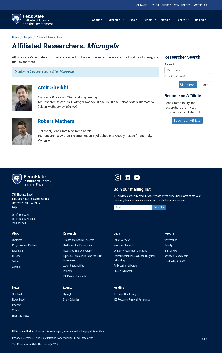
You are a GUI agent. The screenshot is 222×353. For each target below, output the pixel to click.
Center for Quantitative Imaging (130, 250)
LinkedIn (127, 177)
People (149, 20)
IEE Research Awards (74, 276)
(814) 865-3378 (20, 218)
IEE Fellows (170, 250)
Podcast (16, 305)
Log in (204, 339)
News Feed (18, 299)
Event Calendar (71, 299)
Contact (16, 266)
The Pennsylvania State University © (35, 344)
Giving (15, 261)
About (97, 20)
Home (15, 37)
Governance (170, 240)
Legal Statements (83, 338)
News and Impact (123, 245)
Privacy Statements (23, 338)
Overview (17, 240)
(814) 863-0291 (20, 214)
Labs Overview (122, 240)
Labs (133, 20)
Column (16, 310)
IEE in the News (20, 315)
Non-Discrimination (46, 338)
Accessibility (65, 338)
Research (116, 20)
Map (14, 207)
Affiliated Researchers (176, 256)
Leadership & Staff (174, 261)
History (16, 256)
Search (169, 64)
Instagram (117, 177)
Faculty (168, 245)
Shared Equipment (123, 271)
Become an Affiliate (187, 120)
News (166, 20)
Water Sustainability (73, 265)
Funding (200, 20)
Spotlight (17, 294)
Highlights (68, 294)
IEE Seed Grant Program (127, 294)
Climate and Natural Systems (78, 240)
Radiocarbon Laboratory (127, 265)
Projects (67, 271)
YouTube (136, 177)
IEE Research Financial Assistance (132, 299)
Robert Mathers (56, 121)
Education (17, 250)
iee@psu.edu (19, 223)
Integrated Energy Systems (78, 250)
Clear (204, 85)
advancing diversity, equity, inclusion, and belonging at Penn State (69, 331)
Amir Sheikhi (52, 87)
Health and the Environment (78, 245)
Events (183, 20)
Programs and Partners (24, 245)
